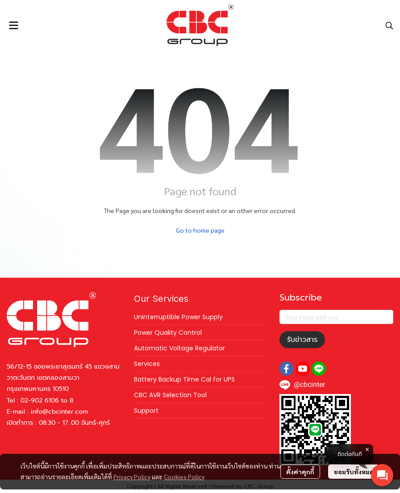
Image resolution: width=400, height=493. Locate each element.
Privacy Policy (131, 476)
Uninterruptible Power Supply (178, 316)
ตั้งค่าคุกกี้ (300, 472)
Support (146, 410)
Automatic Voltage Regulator (179, 348)
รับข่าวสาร (302, 339)
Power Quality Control (168, 332)
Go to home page (200, 230)
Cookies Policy (184, 476)
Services (147, 363)
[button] (389, 25)
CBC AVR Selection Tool (170, 394)
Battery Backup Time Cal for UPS (184, 379)
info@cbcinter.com (59, 411)
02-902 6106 (40, 400)
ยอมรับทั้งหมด (354, 472)
